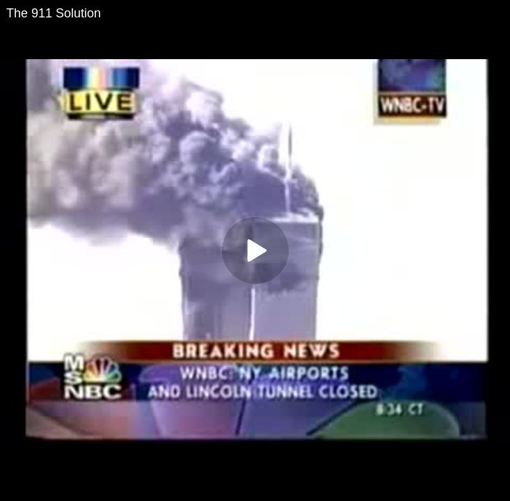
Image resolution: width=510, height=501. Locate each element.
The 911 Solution (53, 13)
